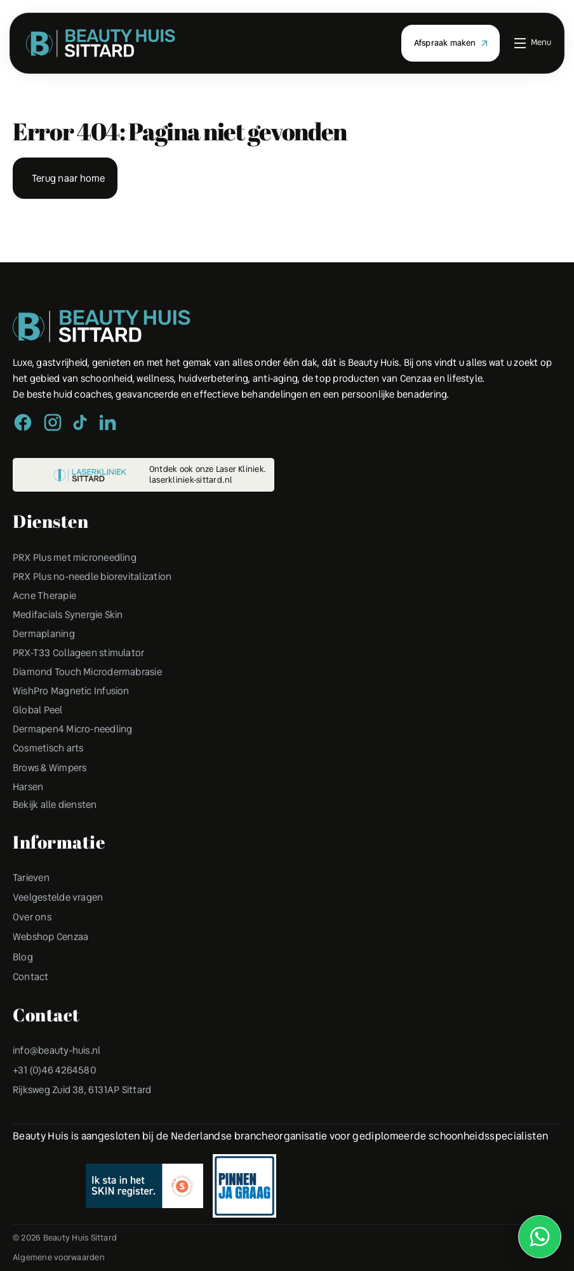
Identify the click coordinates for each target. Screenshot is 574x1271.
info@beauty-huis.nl (59, 1060)
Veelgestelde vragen (61, 907)
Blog (23, 967)
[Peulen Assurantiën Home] (101, 327)
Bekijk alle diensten (58, 814)
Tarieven (32, 887)
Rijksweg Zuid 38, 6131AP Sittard (86, 1100)
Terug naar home (70, 178)
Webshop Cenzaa (52, 946)
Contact (31, 986)
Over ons (33, 927)
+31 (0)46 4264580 (55, 1080)
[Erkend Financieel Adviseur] (144, 1196)
